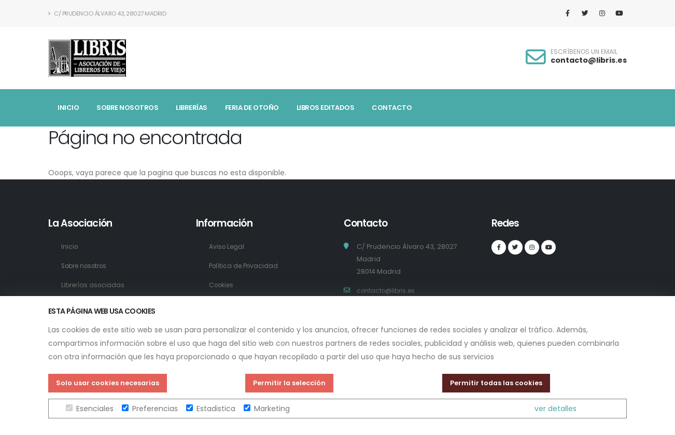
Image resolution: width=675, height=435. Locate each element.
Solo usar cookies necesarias (107, 382)
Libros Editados (326, 108)
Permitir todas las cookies (496, 382)
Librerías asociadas (94, 284)
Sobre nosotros (127, 108)
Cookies (222, 284)
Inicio (68, 108)
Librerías (191, 108)
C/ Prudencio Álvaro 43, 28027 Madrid (107, 13)
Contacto (392, 108)
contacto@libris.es (589, 60)
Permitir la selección (289, 382)
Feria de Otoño (252, 108)
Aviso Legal (227, 246)
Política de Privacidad (245, 265)
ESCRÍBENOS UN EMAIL (584, 51)
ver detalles (555, 408)
